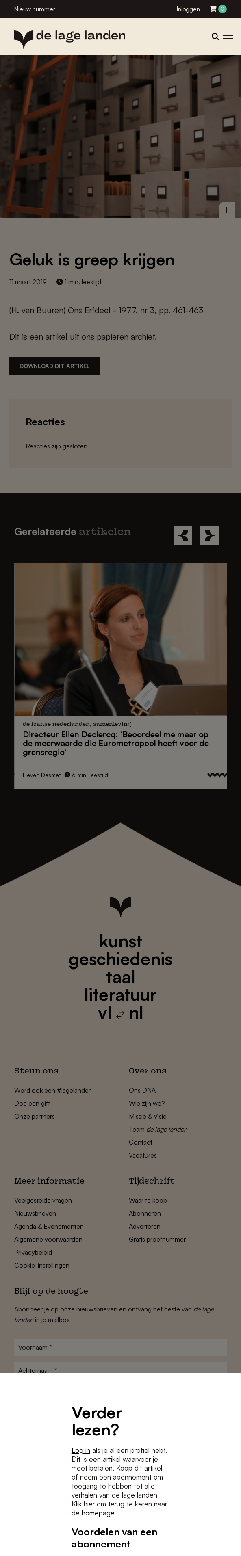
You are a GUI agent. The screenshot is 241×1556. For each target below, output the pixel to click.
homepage (98, 1512)
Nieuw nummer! (35, 9)
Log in (81, 1450)
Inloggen (188, 9)
